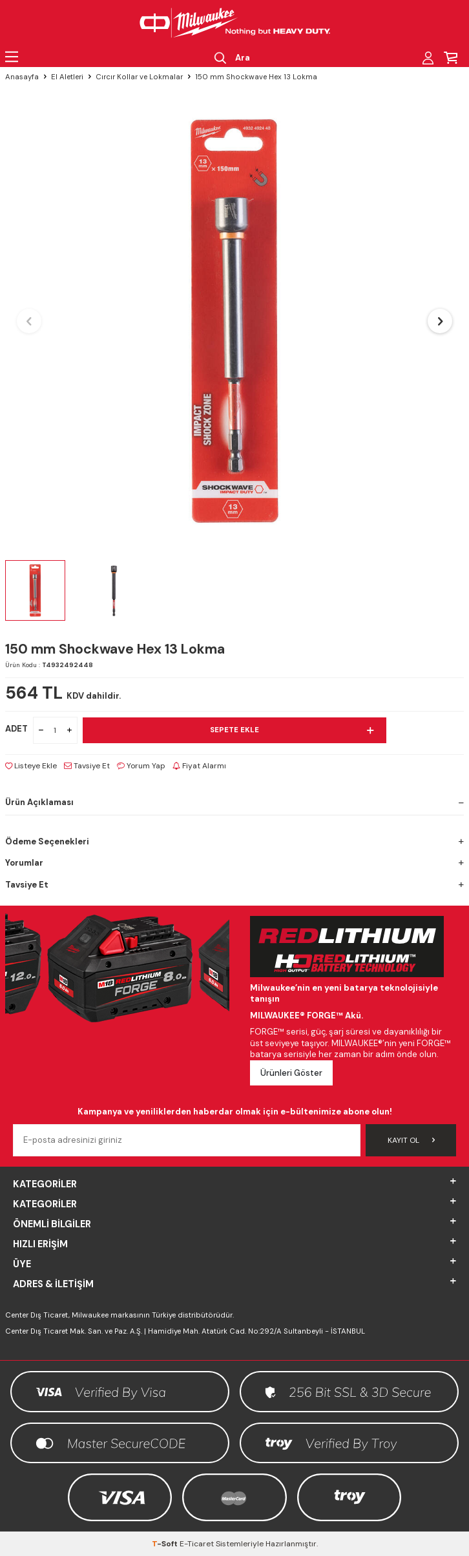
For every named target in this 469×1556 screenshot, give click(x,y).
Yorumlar (234, 862)
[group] (234, 321)
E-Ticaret (197, 1544)
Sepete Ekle (291, 730)
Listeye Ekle (31, 766)
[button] (29, 321)
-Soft (166, 1544)
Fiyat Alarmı (199, 766)
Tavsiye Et (87, 766)
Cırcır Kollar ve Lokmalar (139, 77)
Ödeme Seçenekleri (234, 841)
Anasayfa (22, 77)
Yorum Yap (141, 766)
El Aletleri (67, 77)
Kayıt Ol (411, 1140)
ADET (16, 728)
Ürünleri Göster (291, 1072)
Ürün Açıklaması (234, 802)
